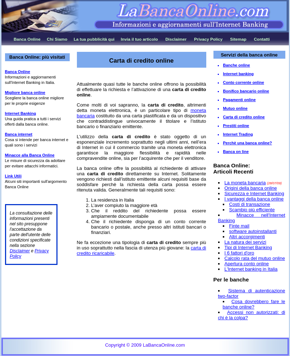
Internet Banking (20, 113)
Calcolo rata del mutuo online (255, 258)
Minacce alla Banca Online (30, 155)
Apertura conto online (247, 263)
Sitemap (238, 39)
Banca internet (18, 134)
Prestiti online (236, 125)
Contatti (262, 39)
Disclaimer (176, 39)
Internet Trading (238, 134)
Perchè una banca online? (247, 143)
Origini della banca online (251, 188)
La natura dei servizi (245, 242)
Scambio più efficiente (252, 209)
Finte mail (239, 226)
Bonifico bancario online (246, 91)
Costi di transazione (249, 204)
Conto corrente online (243, 82)
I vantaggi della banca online (254, 199)
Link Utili (13, 176)
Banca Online (27, 39)
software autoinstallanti (253, 231)
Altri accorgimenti (247, 236)
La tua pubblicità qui (94, 39)
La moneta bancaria (245, 182)
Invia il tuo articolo (139, 39)
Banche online (236, 65)
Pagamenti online (239, 100)
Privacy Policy (208, 39)
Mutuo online (235, 108)
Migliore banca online (25, 92)
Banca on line (236, 151)
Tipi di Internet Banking (248, 247)
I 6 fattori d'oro (239, 253)
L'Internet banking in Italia (251, 269)
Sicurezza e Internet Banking (254, 193)
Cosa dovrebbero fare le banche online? (254, 304)
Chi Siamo (57, 39)
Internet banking (238, 74)
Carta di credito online (244, 117)
